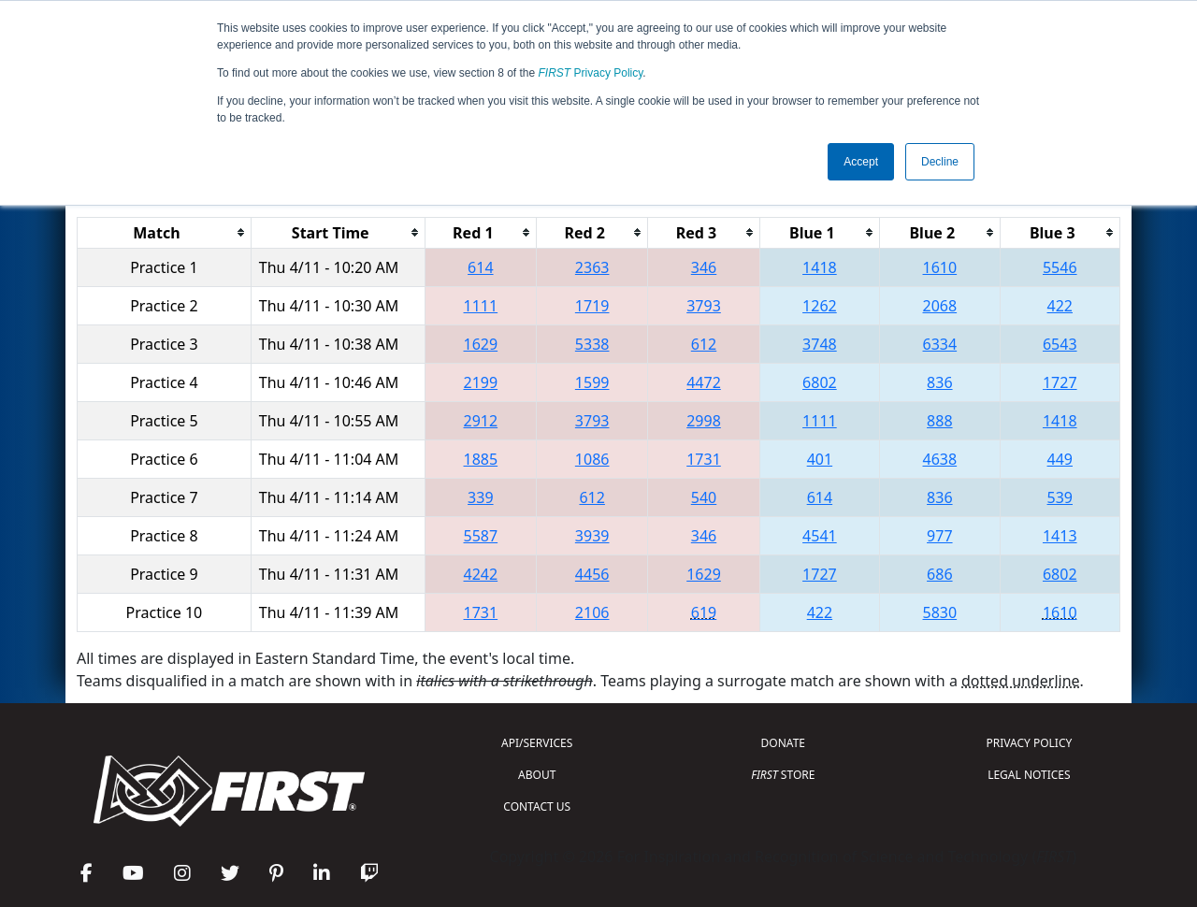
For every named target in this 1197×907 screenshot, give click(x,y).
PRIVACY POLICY (1029, 743)
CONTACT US (536, 806)
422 (1060, 305)
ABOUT (536, 775)
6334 (940, 344)
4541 (819, 535)
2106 (592, 612)
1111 (481, 305)
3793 (703, 305)
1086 (592, 459)
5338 (592, 344)
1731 (703, 459)
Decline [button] (940, 161)
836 (939, 382)
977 (939, 535)
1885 (481, 459)
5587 (481, 535)
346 (703, 267)
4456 (592, 574)
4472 (703, 382)
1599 (592, 382)
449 (1060, 459)
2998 (703, 420)
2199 (481, 382)
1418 (819, 267)
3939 (592, 535)
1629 (481, 344)
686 (939, 574)
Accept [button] (861, 161)
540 (703, 497)
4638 (940, 459)
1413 (1060, 535)
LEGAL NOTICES (1029, 775)
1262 (819, 305)
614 (480, 267)
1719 (592, 305)
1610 (940, 267)
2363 (592, 267)
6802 (819, 382)
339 (480, 497)
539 (1060, 497)
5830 (940, 612)
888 (939, 420)
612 (703, 344)
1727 (1060, 382)
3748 (819, 344)
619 (703, 612)
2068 (940, 305)
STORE (783, 775)
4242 (481, 574)
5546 (1060, 267)
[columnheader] (165, 232)
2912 (481, 420)
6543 (1060, 344)
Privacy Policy (591, 72)
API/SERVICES (536, 743)
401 (819, 459)
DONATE (783, 743)
